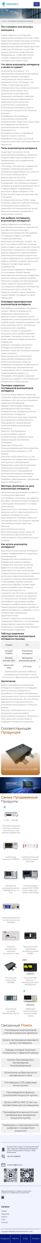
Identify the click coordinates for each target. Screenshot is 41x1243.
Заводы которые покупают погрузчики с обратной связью (20, 1051)
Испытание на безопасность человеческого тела (20, 1074)
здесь (9, 719)
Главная (4, 21)
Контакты (36, 1239)
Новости (15, 1239)
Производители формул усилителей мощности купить (20, 1094)
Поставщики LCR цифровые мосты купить (20, 1084)
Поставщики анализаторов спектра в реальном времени (20, 1031)
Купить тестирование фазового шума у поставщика (20, 1041)
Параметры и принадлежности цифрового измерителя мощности (20, 1128)
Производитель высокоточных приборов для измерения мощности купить (20, 1115)
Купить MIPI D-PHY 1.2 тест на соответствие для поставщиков (20, 1104)
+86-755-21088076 (14, 1156)
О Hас (25, 1239)
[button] (35, 755)
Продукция (5, 1239)
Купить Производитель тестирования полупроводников (20, 1063)
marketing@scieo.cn (15, 1165)
